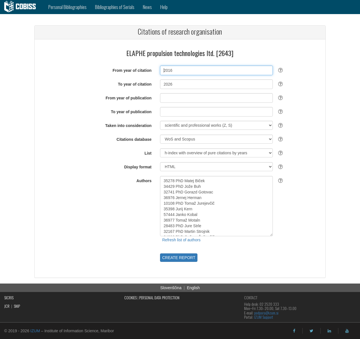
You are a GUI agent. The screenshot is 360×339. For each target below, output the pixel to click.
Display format (138, 167)
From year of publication (128, 98)
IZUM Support (263, 317)
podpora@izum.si (266, 313)
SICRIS (9, 297)
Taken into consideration (128, 125)
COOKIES (130, 297)
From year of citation (131, 70)
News (147, 6)
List (148, 153)
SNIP (17, 306)
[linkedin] (329, 331)
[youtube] (347, 331)
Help (164, 6)
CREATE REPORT (178, 257)
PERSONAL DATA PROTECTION (159, 297)
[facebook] (294, 331)
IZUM (35, 331)
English (193, 288)
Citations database (133, 139)
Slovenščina (171, 288)
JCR (7, 306)
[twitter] (311, 331)
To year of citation (135, 84)
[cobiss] (22, 7)
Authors (144, 181)
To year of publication (131, 112)
